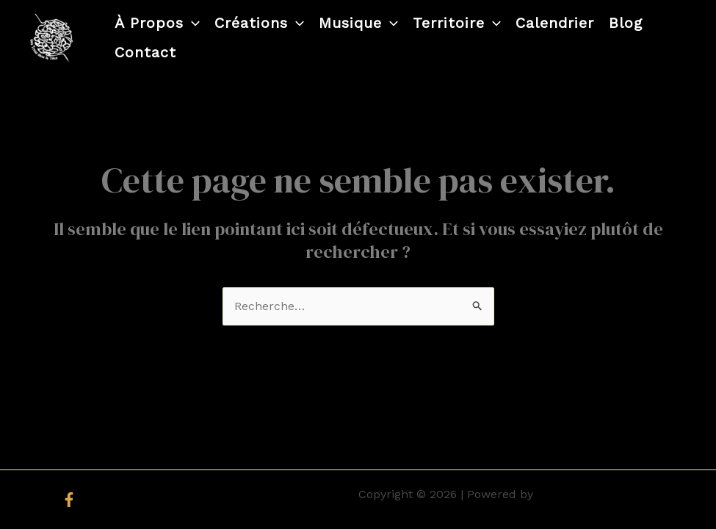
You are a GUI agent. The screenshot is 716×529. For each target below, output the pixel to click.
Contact (145, 52)
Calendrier (555, 23)
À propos (157, 23)
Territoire (457, 23)
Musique (358, 23)
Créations (259, 23)
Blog (626, 23)
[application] (192, 22)
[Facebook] (69, 499)
